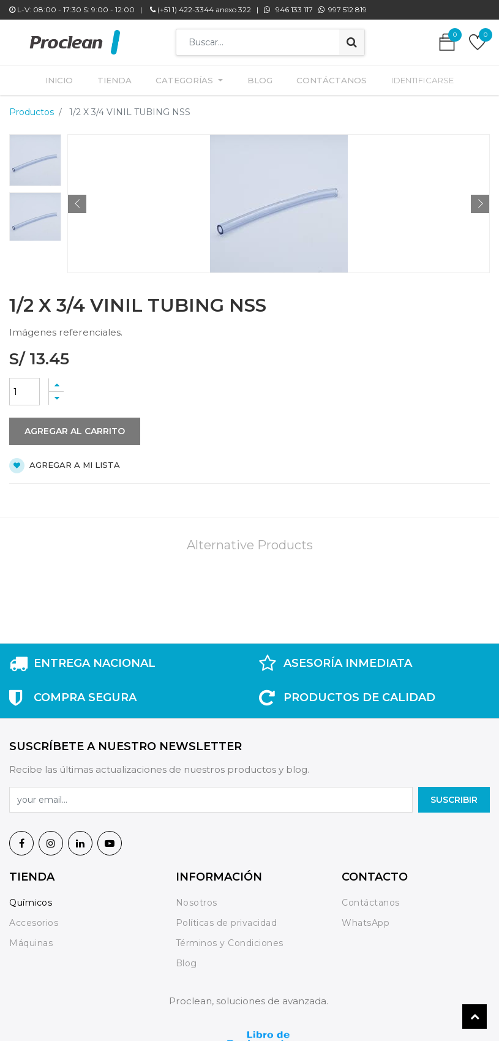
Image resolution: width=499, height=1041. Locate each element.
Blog (186, 958)
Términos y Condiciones (229, 938)
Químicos (30, 898)
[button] (77, 200)
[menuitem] (65, 78)
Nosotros (198, 898)
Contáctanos (371, 898)
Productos (31, 108)
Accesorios (33, 919)
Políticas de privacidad (226, 919)
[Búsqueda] (351, 42)
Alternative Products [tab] (250, 541)
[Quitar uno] (56, 394)
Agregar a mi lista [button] (64, 462)
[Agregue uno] (56, 381)
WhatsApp (365, 919)
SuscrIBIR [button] (454, 795)
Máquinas (31, 938)
